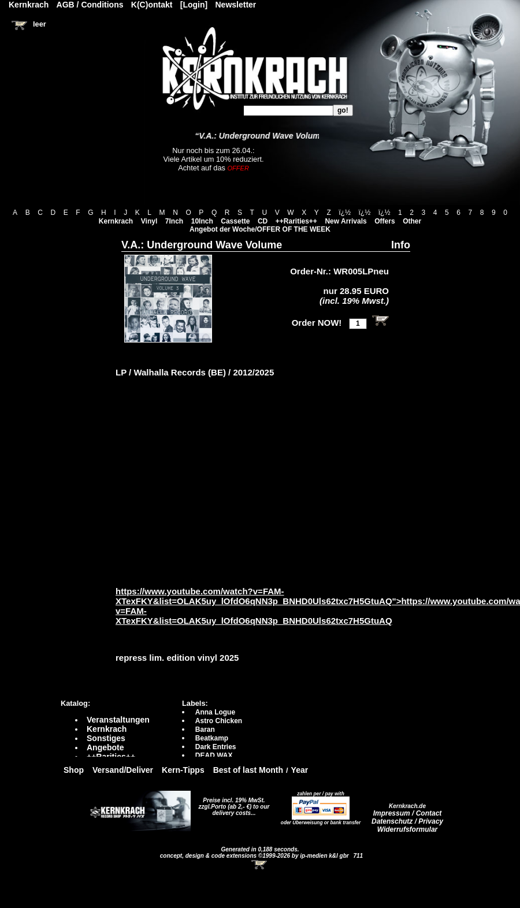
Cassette (235, 221)
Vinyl (149, 221)
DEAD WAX (214, 755)
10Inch (202, 221)
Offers (384, 221)
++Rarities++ (296, 221)
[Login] (193, 4)
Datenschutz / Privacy (407, 821)
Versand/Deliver (122, 770)
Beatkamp (211, 738)
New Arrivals (345, 221)
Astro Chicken (218, 721)
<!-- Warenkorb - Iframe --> (260, 864)
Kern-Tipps (183, 770)
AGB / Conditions (90, 4)
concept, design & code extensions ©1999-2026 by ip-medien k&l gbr (255, 856)
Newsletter (236, 4)
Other (412, 221)
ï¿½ (345, 213)
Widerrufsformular (407, 829)
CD (263, 221)
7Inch (174, 221)
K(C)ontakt (152, 4)
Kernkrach (116, 221)
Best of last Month (248, 770)
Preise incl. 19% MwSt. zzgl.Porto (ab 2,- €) (232, 803)
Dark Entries (215, 747)
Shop (74, 770)
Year (300, 770)
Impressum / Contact (407, 813)
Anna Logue (215, 712)
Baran (205, 729)
